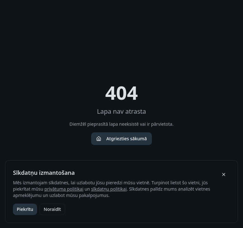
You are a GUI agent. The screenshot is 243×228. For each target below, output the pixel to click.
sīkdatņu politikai (109, 189)
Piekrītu (25, 209)
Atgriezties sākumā (121, 139)
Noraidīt (52, 209)
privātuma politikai (63, 189)
